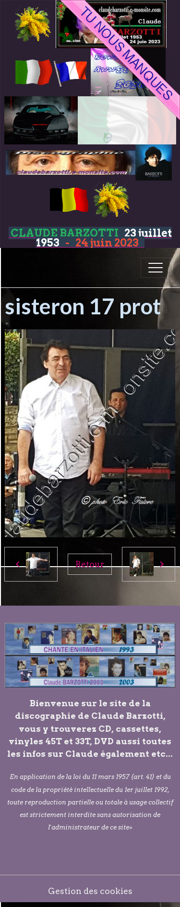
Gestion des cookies (90, 891)
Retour (89, 564)
